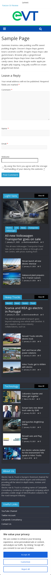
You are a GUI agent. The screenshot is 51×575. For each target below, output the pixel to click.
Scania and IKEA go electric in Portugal (24, 309)
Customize (25, 562)
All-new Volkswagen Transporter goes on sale (23, 237)
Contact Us (6, 524)
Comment (6, 89)
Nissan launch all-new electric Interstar (31, 262)
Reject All (25, 569)
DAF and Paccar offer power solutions (31, 351)
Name (5, 128)
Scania (25, 303)
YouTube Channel (9, 511)
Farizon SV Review (10, 5)
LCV (16, 228)
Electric (9, 228)
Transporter (33, 228)
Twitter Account (8, 515)
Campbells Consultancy (11, 519)
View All (41, 195)
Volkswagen (11, 231)
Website (5, 156)
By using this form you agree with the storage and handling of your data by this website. (25, 168)
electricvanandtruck (30, 242)
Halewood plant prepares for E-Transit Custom (33, 276)
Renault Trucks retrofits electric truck (32, 337)
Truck (33, 303)
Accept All (25, 554)
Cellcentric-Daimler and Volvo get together (32, 395)
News (23, 228)
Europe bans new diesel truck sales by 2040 (32, 409)
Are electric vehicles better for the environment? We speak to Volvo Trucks (33, 453)
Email (4, 143)
